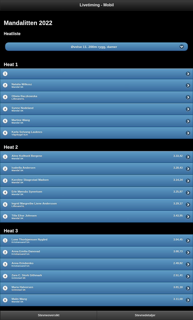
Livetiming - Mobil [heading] (97, 5)
